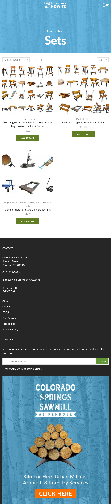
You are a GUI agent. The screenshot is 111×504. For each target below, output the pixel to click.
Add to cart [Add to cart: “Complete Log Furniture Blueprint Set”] (83, 134)
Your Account (10, 318)
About (5, 301)
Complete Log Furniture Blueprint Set (83, 122)
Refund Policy (10, 324)
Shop (60, 31)
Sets (33, 119)
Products (25, 119)
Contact (7, 307)
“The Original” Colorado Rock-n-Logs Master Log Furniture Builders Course (28, 124)
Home (49, 31)
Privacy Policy (10, 330)
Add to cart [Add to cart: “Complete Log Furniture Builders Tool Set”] (27, 221)
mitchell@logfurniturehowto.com (21, 279)
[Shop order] (16, 59)
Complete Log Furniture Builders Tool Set (28, 209)
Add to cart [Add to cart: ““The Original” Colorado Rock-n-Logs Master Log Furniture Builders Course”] (27, 138)
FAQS (5, 312)
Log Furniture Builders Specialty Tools (22, 203)
